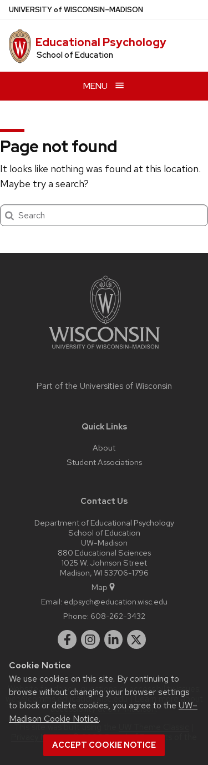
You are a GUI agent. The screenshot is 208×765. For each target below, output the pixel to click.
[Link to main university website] (104, 351)
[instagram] (90, 639)
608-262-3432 (117, 616)
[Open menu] (104, 86)
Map (104, 587)
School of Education (75, 55)
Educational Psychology (100, 42)
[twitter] (136, 639)
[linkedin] (113, 639)
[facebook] (67, 639)
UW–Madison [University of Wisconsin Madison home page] (76, 9)
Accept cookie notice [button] (104, 745)
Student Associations (104, 462)
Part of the (104, 386)
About (104, 447)
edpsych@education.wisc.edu (116, 601)
